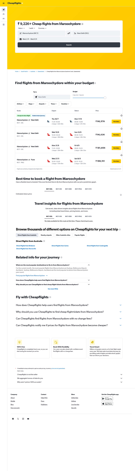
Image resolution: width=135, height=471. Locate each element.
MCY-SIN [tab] (61, 181)
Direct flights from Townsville (28, 241)
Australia (35, 71)
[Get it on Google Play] (109, 391)
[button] (3, 3)
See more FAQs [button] (55, 281)
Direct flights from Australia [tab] (29, 227)
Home (19, 71)
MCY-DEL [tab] (52, 181)
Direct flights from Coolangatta (99, 238)
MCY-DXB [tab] (71, 181)
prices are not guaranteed (60, 360)
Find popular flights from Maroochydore (34, 268)
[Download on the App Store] (109, 396)
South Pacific (26, 71)
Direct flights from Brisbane (28, 238)
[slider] (107, 97)
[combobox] (24, 28)
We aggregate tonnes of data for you (72, 370)
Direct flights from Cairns (62, 238)
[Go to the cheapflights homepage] (15, 3)
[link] (105, 411)
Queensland (43, 71)
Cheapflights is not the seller (72, 366)
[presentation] (85, 24)
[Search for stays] (3, 14)
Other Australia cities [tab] (65, 227)
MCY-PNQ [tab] (80, 181)
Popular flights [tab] (82, 227)
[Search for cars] (3, 18)
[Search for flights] (3, 10)
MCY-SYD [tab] (90, 181)
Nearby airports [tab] (48, 227)
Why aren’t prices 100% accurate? (72, 374)
